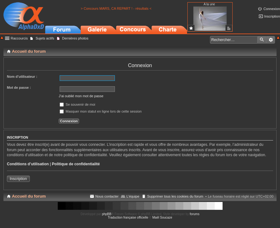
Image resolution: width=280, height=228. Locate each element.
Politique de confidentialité (76, 164)
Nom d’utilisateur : (22, 76)
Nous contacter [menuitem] (107, 196)
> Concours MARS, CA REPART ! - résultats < (116, 8)
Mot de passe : (19, 87)
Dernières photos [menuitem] (75, 38)
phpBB (106, 214)
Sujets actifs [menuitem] (44, 38)
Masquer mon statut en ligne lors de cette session (101, 111)
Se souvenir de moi (77, 104)
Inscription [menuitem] (272, 16)
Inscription (18, 179)
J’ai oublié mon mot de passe (81, 96)
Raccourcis (19, 38)
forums (195, 214)
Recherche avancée (271, 40)
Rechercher (262, 40)
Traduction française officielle (128, 217)
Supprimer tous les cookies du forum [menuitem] (175, 196)
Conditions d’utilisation (28, 164)
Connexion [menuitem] (271, 9)
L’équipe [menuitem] (133, 196)
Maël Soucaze (162, 217)
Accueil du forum (29, 196)
